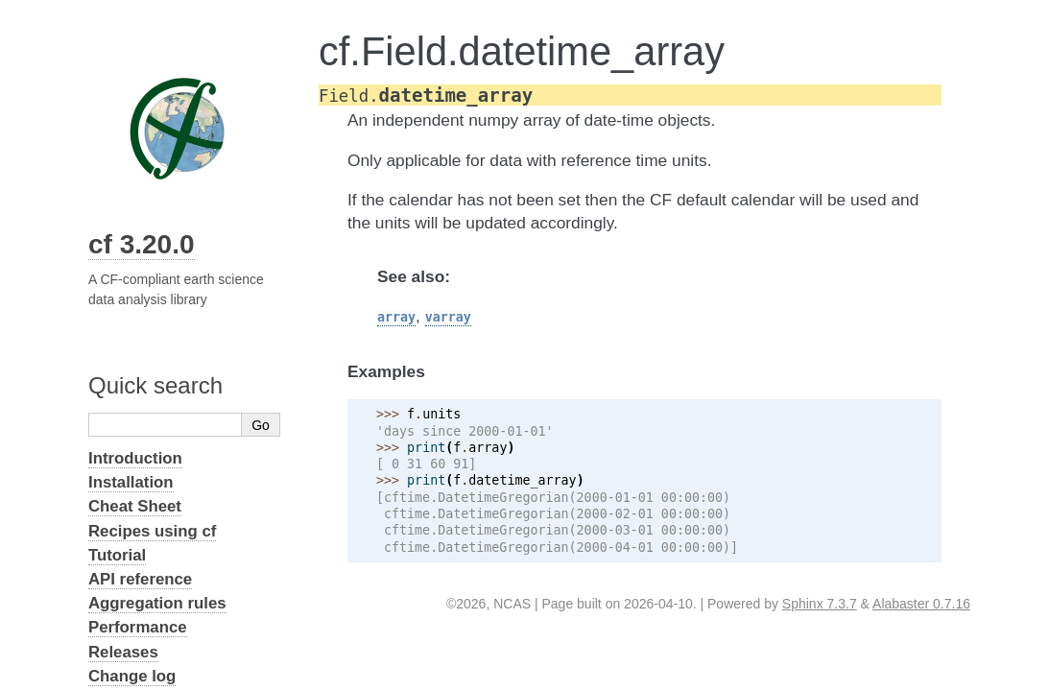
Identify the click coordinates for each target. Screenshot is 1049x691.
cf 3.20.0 (141, 244)
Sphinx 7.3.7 (819, 603)
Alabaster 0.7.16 (921, 603)
